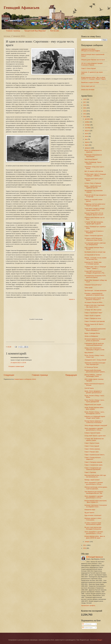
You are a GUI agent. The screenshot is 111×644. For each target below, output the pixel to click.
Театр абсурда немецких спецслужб (96, 425)
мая (86, 139)
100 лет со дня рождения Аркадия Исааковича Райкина (92, 64)
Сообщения (86, 624)
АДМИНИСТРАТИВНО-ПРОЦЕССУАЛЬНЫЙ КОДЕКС (90, 50)
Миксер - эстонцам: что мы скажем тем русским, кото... (95, 258)
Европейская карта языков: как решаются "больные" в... (94, 298)
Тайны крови (88, 287)
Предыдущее (71, 375)
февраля (88, 148)
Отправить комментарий (16, 366)
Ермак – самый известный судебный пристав (93, 186)
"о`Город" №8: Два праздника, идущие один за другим (94, 222)
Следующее (9, 375)
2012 (85, 116)
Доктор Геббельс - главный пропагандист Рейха (93, 375)
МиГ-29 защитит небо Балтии (94, 171)
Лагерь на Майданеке (91, 336)
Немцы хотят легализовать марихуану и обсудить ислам (94, 348)
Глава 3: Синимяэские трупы (93, 465)
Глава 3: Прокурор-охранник (93, 462)
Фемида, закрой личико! (92, 480)
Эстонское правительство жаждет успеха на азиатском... (95, 339)
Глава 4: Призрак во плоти (93, 318)
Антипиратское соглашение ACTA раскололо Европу (95, 276)
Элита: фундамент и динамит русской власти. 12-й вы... (94, 497)
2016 (85, 105)
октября (87, 125)
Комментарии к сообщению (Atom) (25, 379)
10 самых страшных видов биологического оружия (93, 523)
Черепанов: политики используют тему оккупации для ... (95, 363)
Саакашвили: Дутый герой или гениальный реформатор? (94, 344)
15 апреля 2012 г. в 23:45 (18, 362)
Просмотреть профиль (88, 605)
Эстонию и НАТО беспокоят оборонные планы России (93, 239)
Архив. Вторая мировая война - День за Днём (94, 408)
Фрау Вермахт (89, 352)
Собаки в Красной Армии (92, 433)
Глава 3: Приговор (90, 472)
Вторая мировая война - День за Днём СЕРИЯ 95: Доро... (95, 537)
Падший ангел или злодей (93, 404)
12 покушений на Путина (92, 255)
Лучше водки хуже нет (88, 86)
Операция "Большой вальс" (93, 285)
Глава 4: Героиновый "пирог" (93, 312)
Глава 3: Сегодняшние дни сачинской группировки (93, 468)
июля (86, 133)
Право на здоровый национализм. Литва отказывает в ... (95, 329)
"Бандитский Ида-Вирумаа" (35, 31)
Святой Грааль (89, 388)
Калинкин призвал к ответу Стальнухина (93, 519)
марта (87, 145)
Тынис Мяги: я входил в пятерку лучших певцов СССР (95, 209)
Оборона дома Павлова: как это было (93, 59)
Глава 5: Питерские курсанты (94, 235)
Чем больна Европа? (91, 159)
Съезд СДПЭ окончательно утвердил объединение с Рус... (95, 272)
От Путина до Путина (91, 367)
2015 (85, 108)
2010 (85, 548)
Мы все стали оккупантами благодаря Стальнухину (93, 528)
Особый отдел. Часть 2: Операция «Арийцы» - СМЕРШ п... (95, 175)
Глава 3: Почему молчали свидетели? (93, 458)
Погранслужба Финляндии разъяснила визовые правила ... (95, 371)
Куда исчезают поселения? (93, 515)
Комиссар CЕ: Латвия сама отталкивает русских (93, 263)
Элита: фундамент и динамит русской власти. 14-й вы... (94, 429)
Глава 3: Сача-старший (88, 68)
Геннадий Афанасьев (21, 8)
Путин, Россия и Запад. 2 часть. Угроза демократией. (95, 400)
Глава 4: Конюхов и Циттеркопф (95, 321)
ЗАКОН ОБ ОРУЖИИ (87, 89)
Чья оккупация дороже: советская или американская (95, 243)
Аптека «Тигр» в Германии (93, 183)
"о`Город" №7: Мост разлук (93, 310)
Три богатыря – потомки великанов (95, 290)
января (87, 541)
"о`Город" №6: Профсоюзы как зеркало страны (94, 439)
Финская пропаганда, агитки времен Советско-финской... (96, 487)
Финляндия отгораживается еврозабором (93, 155)
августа (87, 130)
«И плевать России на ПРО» (93, 302)
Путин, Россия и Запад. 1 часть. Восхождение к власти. (95, 412)
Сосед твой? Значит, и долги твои (95, 435)
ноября (87, 122)
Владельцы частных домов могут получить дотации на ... (95, 204)
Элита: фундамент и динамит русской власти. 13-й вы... (94, 483)
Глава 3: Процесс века (92, 452)
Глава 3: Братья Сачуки (92, 443)
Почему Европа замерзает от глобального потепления (94, 421)
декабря (87, 119)
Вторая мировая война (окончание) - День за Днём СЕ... (96, 501)
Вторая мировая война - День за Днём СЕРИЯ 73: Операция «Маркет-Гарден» (93, 78)
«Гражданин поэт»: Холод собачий (95, 360)
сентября (88, 127)
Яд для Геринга (89, 512)
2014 (85, 111)
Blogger (100, 640)
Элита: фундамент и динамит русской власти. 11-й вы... (94, 532)
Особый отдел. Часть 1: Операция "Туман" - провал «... (95, 267)
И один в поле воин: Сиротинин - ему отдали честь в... (95, 306)
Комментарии (87, 627)
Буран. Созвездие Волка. (92, 333)
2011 (85, 545)
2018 (85, 99)
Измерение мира (90, 509)
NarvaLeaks (54, 31)
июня (86, 136)
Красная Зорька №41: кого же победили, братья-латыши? (94, 213)
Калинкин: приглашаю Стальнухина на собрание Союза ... (96, 505)
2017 (85, 102)
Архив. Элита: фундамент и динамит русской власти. (93, 391)
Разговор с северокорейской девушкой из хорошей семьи (94, 294)
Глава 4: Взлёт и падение (92, 315)
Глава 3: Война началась (92, 449)
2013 (85, 114)
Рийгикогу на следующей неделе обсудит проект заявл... (95, 417)
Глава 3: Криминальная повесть (95, 454)
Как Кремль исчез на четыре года (95, 252)
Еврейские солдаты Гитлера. (90, 82)
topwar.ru (72, 299)
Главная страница (13, 31)
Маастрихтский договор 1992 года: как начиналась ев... (95, 476)
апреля (87, 142)
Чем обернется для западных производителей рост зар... (94, 492)
